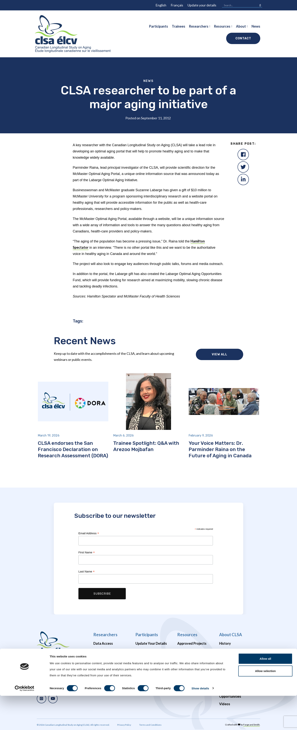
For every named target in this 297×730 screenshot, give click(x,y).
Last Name (86, 572)
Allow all (265, 692)
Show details (200, 722)
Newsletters (145, 663)
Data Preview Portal (109, 651)
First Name (86, 552)
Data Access (103, 643)
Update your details (202, 5)
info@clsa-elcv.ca (54, 664)
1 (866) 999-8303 (53, 672)
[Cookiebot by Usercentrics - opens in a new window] (24, 722)
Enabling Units (230, 674)
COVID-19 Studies (107, 674)
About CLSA (230, 634)
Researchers (198, 26)
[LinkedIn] (243, 179)
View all (219, 354)
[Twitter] (243, 167)
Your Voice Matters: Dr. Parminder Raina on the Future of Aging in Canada (220, 449)
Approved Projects (191, 643)
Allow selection (265, 705)
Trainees (178, 26)
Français (177, 5)
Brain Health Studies (109, 666)
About (241, 26)
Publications (186, 651)
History (225, 643)
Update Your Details (151, 643)
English (161, 5)
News (256, 26)
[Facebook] (243, 154)
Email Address (88, 533)
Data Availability (106, 658)
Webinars (184, 658)
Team (223, 666)
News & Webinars (232, 658)
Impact (224, 651)
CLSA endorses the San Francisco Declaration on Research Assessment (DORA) (73, 449)
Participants (158, 26)
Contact (243, 38)
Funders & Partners (234, 681)
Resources (222, 26)
